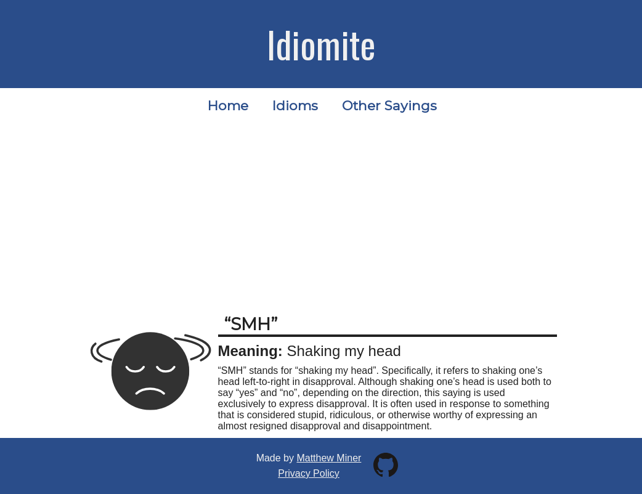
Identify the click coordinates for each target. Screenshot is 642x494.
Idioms (295, 105)
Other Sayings (389, 105)
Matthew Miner (328, 458)
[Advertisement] (321, 215)
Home (228, 105)
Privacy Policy (308, 473)
